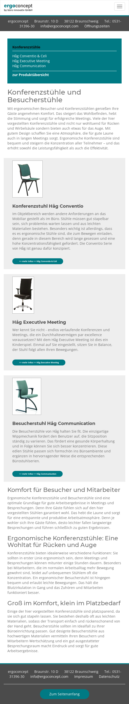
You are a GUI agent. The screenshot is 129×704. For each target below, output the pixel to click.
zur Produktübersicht (30, 74)
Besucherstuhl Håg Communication (53, 423)
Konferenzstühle (26, 47)
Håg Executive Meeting (31, 61)
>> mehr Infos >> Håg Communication (37, 473)
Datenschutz (109, 676)
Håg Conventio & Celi (29, 56)
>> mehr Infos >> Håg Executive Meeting (39, 362)
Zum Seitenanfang (64, 694)
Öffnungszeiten (97, 26)
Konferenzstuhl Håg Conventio (47, 206)
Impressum (83, 676)
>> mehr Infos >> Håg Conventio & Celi (38, 261)
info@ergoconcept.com (59, 26)
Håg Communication (29, 65)
